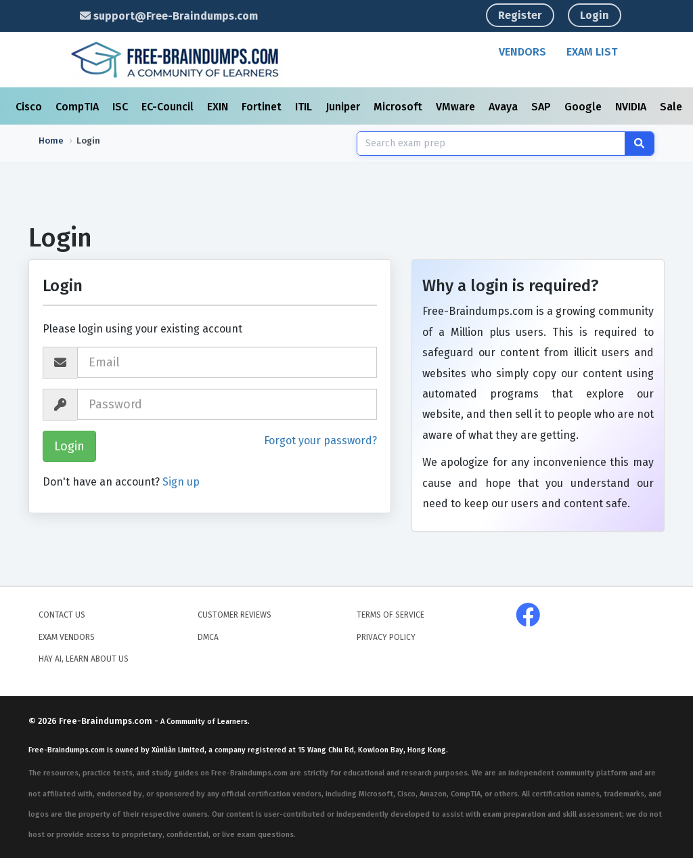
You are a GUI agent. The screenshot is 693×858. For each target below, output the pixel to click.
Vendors (522, 51)
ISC (121, 106)
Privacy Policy (386, 637)
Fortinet (263, 106)
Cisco (30, 106)
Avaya (504, 106)
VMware (457, 106)
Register (520, 15)
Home (51, 140)
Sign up (181, 481)
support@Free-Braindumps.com (169, 15)
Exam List (591, 51)
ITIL (305, 106)
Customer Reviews (234, 615)
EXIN (219, 106)
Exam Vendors (67, 637)
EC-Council (168, 106)
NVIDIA (632, 106)
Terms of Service (390, 615)
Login (594, 15)
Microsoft (399, 106)
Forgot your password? (320, 440)
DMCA (208, 637)
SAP (542, 106)
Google (584, 106)
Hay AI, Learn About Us (84, 659)
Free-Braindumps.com (106, 721)
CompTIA (78, 106)
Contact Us (62, 615)
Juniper (344, 106)
